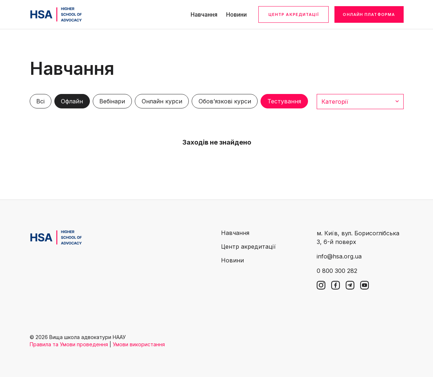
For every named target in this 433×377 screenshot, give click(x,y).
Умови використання (139, 344)
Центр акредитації (293, 14)
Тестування (284, 101)
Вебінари (112, 101)
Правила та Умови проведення (69, 344)
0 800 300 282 (337, 270)
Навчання (204, 14)
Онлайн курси (162, 101)
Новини (236, 14)
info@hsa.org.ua (339, 256)
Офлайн (72, 101)
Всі (40, 101)
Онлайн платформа (369, 14)
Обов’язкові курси (225, 101)
